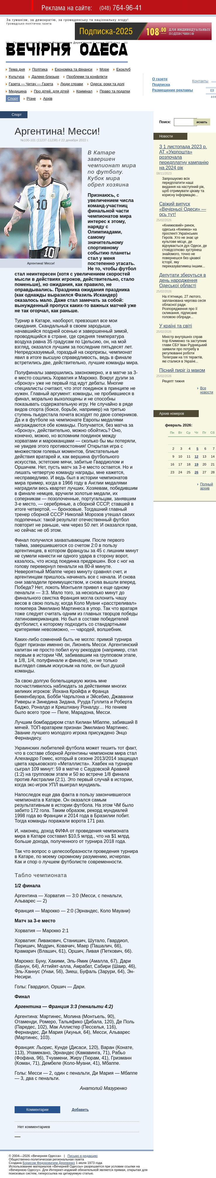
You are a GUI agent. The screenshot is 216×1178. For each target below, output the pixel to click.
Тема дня (17, 69)
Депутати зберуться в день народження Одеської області (182, 280)
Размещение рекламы (172, 90)
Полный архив (206, 486)
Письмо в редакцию (83, 1156)
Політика (39, 69)
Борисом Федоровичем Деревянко (49, 1163)
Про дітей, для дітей (51, 91)
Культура (16, 76)
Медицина (18, 91)
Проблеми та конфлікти (86, 76)
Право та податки (115, 91)
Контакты (200, 81)
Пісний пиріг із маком (182, 370)
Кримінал (84, 91)
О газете (159, 79)
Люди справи (72, 84)
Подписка (161, 84)
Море (104, 69)
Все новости (206, 390)
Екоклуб (123, 69)
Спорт (13, 98)
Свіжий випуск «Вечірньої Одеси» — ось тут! (182, 209)
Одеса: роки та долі (107, 84)
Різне (31, 98)
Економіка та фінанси (73, 69)
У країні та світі (175, 325)
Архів (47, 98)
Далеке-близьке (45, 76)
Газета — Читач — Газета (31, 84)
